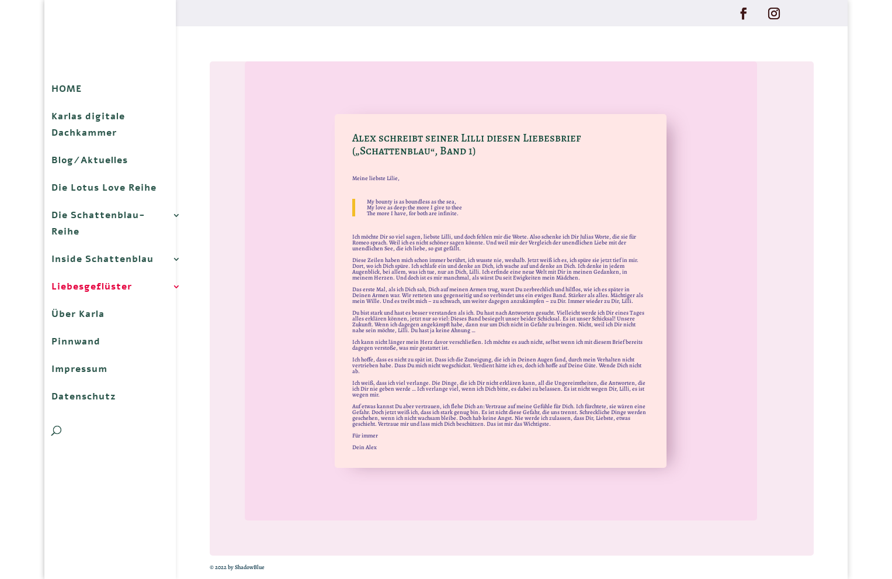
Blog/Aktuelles (89, 160)
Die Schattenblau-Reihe (98, 223)
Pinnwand (75, 341)
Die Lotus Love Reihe (104, 187)
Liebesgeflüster (91, 286)
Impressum (79, 369)
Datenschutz (83, 396)
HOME (66, 88)
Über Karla (78, 314)
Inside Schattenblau (102, 259)
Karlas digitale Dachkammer (88, 124)
